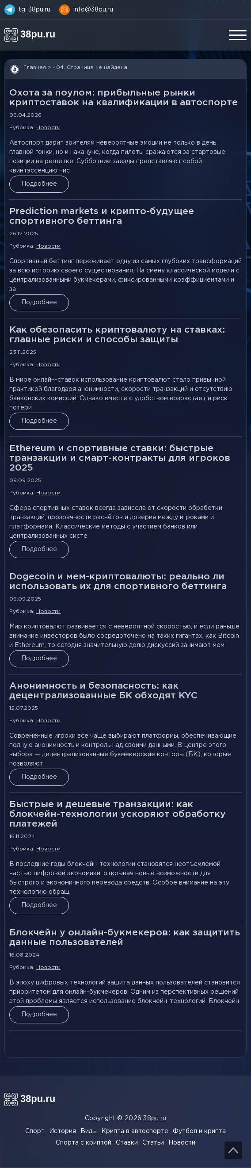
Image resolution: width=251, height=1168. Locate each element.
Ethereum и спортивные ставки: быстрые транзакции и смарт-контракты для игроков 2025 (119, 458)
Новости (48, 127)
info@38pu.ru (93, 9)
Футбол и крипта (199, 1131)
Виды (88, 1131)
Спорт (35, 1131)
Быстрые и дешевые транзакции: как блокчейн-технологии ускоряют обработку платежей (117, 814)
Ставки (127, 1142)
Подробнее (39, 184)
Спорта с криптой (83, 1142)
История (62, 1131)
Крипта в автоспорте (134, 1131)
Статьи (153, 1142)
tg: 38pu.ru (34, 9)
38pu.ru (154, 1118)
